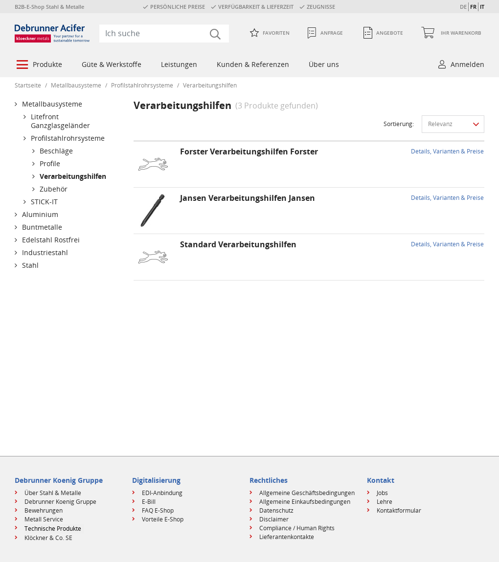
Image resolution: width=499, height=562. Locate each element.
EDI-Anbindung (162, 493)
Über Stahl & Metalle (52, 493)
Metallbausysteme (76, 85)
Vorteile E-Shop (162, 519)
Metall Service (43, 519)
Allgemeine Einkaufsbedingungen (304, 501)
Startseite (28, 85)
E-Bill (149, 501)
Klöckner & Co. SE (48, 538)
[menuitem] (38, 65)
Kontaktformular (399, 510)
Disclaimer (274, 519)
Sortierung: (399, 124)
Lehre (384, 501)
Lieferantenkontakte (286, 537)
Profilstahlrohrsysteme (142, 85)
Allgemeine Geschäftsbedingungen (307, 493)
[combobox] (164, 33)
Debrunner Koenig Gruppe (60, 501)
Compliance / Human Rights (297, 528)
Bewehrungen (43, 510)
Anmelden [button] (467, 64)
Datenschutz (276, 510)
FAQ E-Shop (158, 510)
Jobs (382, 493)
